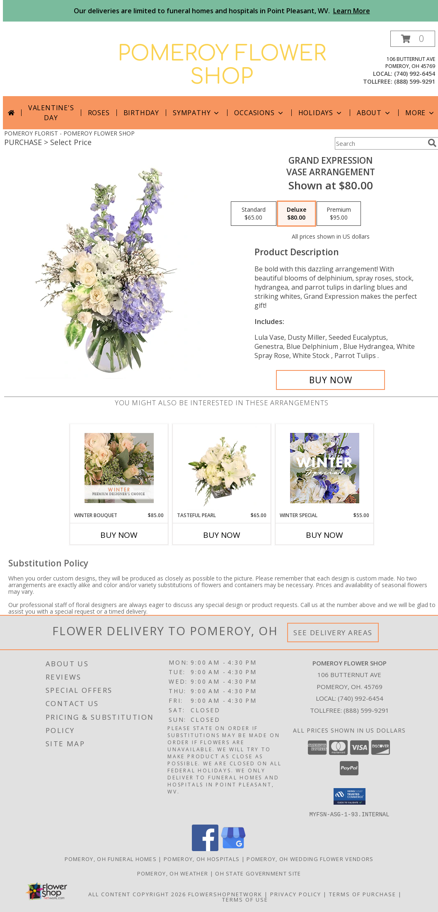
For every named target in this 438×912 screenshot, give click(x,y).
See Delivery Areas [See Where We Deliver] (333, 632)
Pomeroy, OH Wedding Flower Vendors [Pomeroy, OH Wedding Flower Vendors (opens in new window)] (310, 858)
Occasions (259, 112)
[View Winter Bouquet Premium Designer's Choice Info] (119, 468)
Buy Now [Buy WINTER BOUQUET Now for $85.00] (119, 535)
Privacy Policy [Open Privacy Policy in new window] (295, 893)
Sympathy (196, 112)
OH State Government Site (258, 873)
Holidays (320, 112)
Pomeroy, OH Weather (172, 873)
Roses (99, 112)
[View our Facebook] (205, 848)
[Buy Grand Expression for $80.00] (330, 380)
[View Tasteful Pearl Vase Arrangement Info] (222, 468)
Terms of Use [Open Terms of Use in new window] (245, 899)
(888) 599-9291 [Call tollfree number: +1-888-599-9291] (414, 81)
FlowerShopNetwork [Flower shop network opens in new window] (225, 893)
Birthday (141, 112)
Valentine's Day (51, 112)
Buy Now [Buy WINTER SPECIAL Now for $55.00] (324, 535)
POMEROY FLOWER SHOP (222, 65)
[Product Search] (379, 143)
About (374, 112)
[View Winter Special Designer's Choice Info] (324, 468)
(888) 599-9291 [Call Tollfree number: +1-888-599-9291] (366, 710)
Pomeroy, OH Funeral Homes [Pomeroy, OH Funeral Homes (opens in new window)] (111, 858)
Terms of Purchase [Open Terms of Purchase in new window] (362, 893)
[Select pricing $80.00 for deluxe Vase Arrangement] (296, 214)
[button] (412, 39)
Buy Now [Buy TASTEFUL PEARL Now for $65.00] (221, 535)
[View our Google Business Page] (233, 848)
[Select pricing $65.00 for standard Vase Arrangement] (253, 214)
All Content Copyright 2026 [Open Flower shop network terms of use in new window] (137, 893)
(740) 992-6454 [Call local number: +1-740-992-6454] (414, 73)
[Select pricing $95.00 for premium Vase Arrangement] (339, 214)
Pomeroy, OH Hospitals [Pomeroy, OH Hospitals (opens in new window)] (202, 858)
